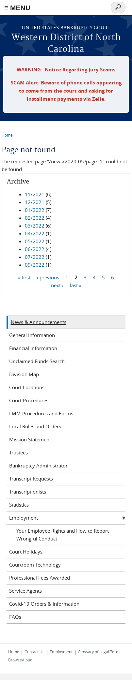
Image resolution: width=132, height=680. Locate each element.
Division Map (24, 374)
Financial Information (33, 348)
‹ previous (48, 277)
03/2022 (34, 225)
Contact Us (34, 651)
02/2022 (34, 217)
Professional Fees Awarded (39, 577)
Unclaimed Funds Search (37, 361)
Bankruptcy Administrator (38, 465)
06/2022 (34, 249)
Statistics (19, 504)
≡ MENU (17, 7)
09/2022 (34, 264)
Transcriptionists (27, 491)
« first (24, 277)
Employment (23, 517)
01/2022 (34, 210)
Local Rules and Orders (35, 426)
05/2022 (34, 241)
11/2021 (34, 194)
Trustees (18, 452)
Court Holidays (25, 551)
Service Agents (25, 590)
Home (7, 135)
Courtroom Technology (35, 564)
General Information (32, 335)
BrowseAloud (20, 659)
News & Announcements (38, 322)
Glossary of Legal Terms (100, 651)
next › (57, 285)
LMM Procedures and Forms (41, 413)
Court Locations (26, 387)
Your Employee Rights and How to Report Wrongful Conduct (62, 534)
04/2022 (34, 233)
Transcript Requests (31, 478)
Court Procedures (28, 400)
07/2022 (34, 257)
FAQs (15, 616)
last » (75, 285)
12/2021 (34, 202)
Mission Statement (30, 439)
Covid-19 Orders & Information (44, 603)
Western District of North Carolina (66, 43)
